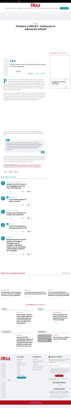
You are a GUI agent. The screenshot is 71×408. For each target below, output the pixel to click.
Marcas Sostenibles (27, 8)
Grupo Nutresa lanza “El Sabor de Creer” (17, 200)
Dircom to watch (55, 8)
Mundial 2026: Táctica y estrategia (59, 83)
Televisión (19, 312)
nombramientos (57, 312)
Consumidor (19, 8)
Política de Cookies (37, 369)
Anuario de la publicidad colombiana (38, 361)
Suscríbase (35, 359)
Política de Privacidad (37, 368)
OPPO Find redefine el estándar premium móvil (18, 227)
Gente (37, 8)
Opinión (45, 8)
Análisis (19, 335)
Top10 (50, 290)
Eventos (49, 8)
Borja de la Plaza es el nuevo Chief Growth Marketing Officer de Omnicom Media (60, 317)
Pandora (10, 171)
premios (27, 290)
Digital (33, 8)
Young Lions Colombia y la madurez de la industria (15, 214)
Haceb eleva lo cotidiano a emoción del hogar (61, 338)
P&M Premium (64, 8)
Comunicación (8, 8)
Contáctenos (36, 364)
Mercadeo (14, 8)
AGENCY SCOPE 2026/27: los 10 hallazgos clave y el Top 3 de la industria (16, 186)
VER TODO (66, 273)
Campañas (56, 335)
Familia (15, 171)
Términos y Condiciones (38, 366)
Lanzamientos (5, 290)
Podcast (41, 8)
